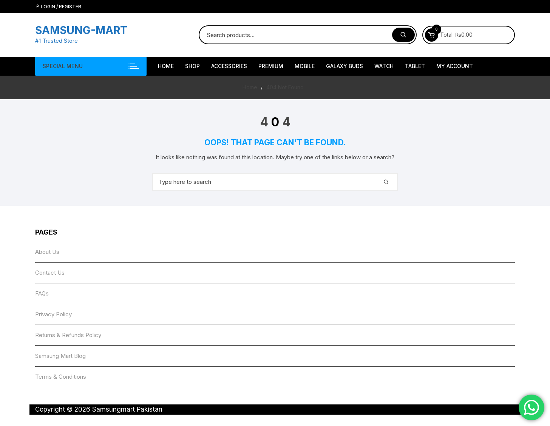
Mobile (305, 66)
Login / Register (58, 6)
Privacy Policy (53, 314)
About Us (47, 251)
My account (454, 66)
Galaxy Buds (344, 66)
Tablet (415, 66)
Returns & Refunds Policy (68, 335)
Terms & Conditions (60, 376)
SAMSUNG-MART (81, 30)
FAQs (42, 293)
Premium (270, 66)
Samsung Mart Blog (60, 355)
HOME (166, 66)
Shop (192, 66)
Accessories (229, 66)
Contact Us (50, 272)
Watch (384, 66)
